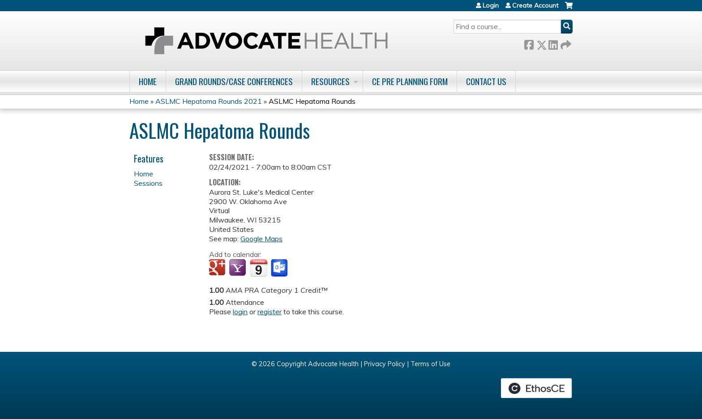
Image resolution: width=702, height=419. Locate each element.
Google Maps (261, 238)
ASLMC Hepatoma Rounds (312, 101)
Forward (565, 43)
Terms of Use (430, 364)
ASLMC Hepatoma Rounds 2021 (208, 101)
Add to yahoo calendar (238, 268)
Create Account (535, 5)
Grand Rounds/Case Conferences (234, 81)
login (240, 311)
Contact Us (486, 81)
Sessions (148, 183)
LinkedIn (552, 43)
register (269, 311)
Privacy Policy (384, 364)
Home (148, 81)
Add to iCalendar (258, 268)
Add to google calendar (218, 268)
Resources (330, 81)
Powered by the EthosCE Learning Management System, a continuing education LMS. (536, 388)
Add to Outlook (280, 268)
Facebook (528, 43)
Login (491, 5)
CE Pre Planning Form (410, 81)
